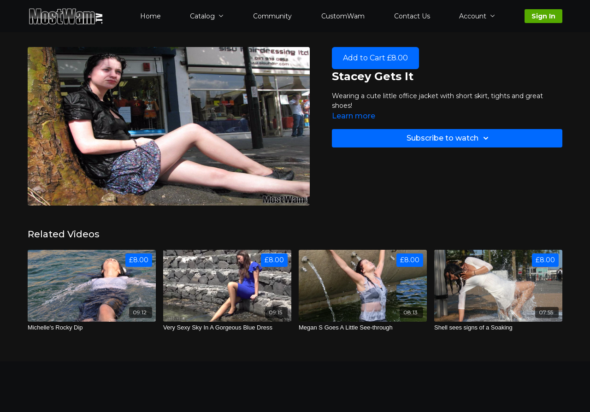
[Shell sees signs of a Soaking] (498, 327)
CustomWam (343, 16)
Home (150, 16)
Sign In (543, 16)
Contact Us (412, 16)
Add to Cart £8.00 (375, 57)
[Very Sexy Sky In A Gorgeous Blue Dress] (227, 327)
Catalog (207, 16)
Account (477, 16)
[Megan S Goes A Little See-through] (363, 327)
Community (272, 16)
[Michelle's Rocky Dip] (92, 327)
